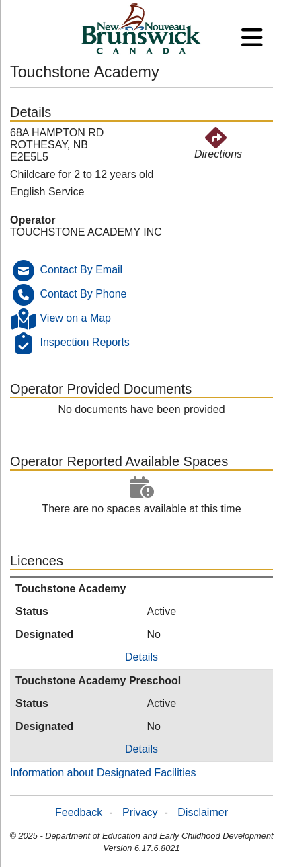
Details (141, 657)
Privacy (139, 812)
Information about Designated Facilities (103, 772)
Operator (33, 220)
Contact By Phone (83, 294)
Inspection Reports (84, 342)
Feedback (78, 812)
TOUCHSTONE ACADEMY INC (86, 232)
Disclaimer (202, 812)
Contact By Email (81, 269)
